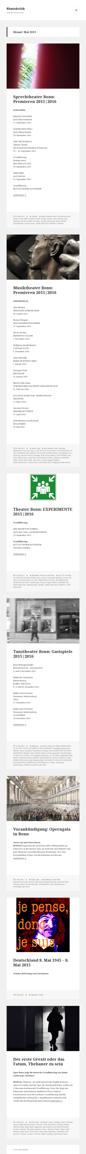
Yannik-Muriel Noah (60, 1134)
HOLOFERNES (62, 455)
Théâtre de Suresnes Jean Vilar (35, 765)
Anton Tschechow (58, 216)
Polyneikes (60, 1132)
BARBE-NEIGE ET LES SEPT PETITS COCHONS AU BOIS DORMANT (42, 747)
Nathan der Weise (53, 221)
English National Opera (27, 1124)
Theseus (23, 1134)
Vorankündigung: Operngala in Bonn (42, 831)
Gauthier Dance (40, 753)
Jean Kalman (47, 1127)
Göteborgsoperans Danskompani (59, 753)
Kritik (32, 1122)
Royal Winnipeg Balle (35, 760)
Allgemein (35, 746)
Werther (61, 223)
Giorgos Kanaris (47, 219)
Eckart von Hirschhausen (29, 884)
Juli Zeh (23, 221)
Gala (31, 753)
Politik (41, 995)
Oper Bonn (37, 460)
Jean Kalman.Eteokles (61, 1127)
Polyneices (52, 1132)
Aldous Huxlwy (46, 216)
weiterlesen (20, 195)
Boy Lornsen (41, 578)
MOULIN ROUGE (25, 758)
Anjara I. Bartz (48, 1122)
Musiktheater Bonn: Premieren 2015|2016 (34, 290)
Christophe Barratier (54, 578)
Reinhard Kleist (32, 585)
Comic (65, 578)
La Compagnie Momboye (39, 755)
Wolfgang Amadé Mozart (61, 462)
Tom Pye (37, 1134)
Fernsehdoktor (44, 884)
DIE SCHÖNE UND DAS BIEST (60, 751)
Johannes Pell (24, 1129)
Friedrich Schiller (34, 219)
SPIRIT (52, 762)
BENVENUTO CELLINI (21, 451)
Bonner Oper (33, 882)
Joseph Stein (31, 458)
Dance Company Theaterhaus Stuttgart (34, 751)
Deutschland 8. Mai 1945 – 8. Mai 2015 (41, 962)
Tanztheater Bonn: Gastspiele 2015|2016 (42, 654)
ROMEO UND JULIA (20, 760)
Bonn (68, 216)
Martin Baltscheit (19, 585)
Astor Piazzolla (59, 448)
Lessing (43, 221)
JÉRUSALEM (22, 458)
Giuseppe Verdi (38, 455)
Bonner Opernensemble (47, 882)
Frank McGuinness (50, 1124)
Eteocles (39, 1124)
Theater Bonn (29, 223)
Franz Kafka (23, 219)
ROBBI (63, 221)
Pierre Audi (43, 1132)
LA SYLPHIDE (54, 755)
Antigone (57, 1122)
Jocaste (16, 1129)
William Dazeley (46, 1134)
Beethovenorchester (20, 882)
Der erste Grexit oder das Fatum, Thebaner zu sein (38, 1061)
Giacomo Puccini (26, 455)
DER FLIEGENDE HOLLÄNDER (24, 453)
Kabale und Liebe (33, 221)
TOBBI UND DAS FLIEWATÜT (46, 223)
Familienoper (34, 582)
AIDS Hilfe (56, 879)
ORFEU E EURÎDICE (59, 758)
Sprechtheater (18, 223)
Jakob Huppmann (36, 1127)
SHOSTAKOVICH (43, 762)
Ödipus (62, 1129)
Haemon (16, 1127)
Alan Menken (48, 448)
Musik (34, 448)
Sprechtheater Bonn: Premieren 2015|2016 (34, 99)
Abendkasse (47, 879)
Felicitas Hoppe (45, 582)
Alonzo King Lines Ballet (51, 746)
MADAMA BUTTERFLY (45, 458)
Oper (38, 448)
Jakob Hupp (24, 1127)
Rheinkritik (16, 8)
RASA (69, 758)
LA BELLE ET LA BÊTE (21, 755)
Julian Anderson (35, 1129)
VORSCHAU (50, 575)
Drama (15, 219)
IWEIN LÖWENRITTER (60, 582)
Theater (35, 216)
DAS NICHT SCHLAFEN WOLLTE (60, 451)
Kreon (44, 1129)
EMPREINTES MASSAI (21, 753)
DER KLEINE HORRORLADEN (47, 453)
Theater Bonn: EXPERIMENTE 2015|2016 (42, 512)
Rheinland (35, 575)
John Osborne (58, 219)
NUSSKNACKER (45, 758)
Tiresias (30, 1134)
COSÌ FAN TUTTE (41, 451)
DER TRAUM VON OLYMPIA (44, 580)
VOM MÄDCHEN (45, 462)
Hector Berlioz (50, 455)
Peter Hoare (33, 1132)
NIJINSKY (35, 758)
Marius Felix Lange (25, 460)
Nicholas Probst (53, 1129)
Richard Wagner (47, 460)
